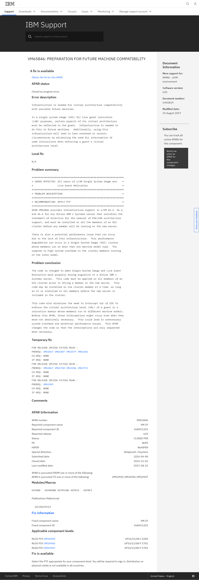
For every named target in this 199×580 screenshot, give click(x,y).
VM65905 (48, 384)
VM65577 (71, 351)
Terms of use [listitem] (41, 576)
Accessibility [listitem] (59, 576)
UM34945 (49, 538)
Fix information (43, 513)
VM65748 (60, 367)
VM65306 (83, 351)
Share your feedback (196, 220)
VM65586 (71, 367)
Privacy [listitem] (26, 576)
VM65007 (60, 351)
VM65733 (83, 367)
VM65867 (48, 351)
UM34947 (49, 547)
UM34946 (49, 543)
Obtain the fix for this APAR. (47, 77)
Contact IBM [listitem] (11, 576)
